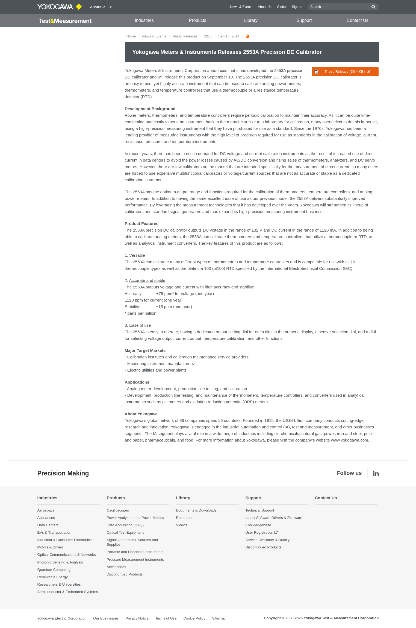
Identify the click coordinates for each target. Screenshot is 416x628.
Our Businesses (106, 618)
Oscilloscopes (118, 510)
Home (131, 36)
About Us (265, 7)
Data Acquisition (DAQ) (125, 525)
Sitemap (218, 618)
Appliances (46, 518)
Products (197, 20)
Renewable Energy (52, 577)
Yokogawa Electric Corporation (62, 618)
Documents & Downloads (196, 510)
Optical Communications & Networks (66, 555)
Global (282, 7)
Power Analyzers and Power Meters (135, 518)
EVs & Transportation (54, 532)
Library (251, 20)
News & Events (241, 7)
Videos (181, 525)
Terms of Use (166, 618)
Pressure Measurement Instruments (135, 559)
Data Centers (48, 525)
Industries (144, 20)
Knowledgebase (258, 525)
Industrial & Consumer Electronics (64, 540)
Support (304, 20)
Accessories (116, 567)
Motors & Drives (50, 547)
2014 (208, 36)
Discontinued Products (125, 574)
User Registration (259, 532)
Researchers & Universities (59, 584)
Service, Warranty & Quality (268, 540)
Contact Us (357, 20)
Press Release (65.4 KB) (342, 71)
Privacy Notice (136, 618)
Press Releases (185, 36)
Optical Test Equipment (125, 532)
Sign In (297, 7)
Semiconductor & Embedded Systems (67, 592)
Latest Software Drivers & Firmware (274, 518)
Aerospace (46, 510)
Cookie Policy (194, 618)
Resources (184, 518)
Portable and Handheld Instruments (135, 552)
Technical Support (260, 510)
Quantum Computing (54, 570)
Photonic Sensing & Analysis (60, 562)
